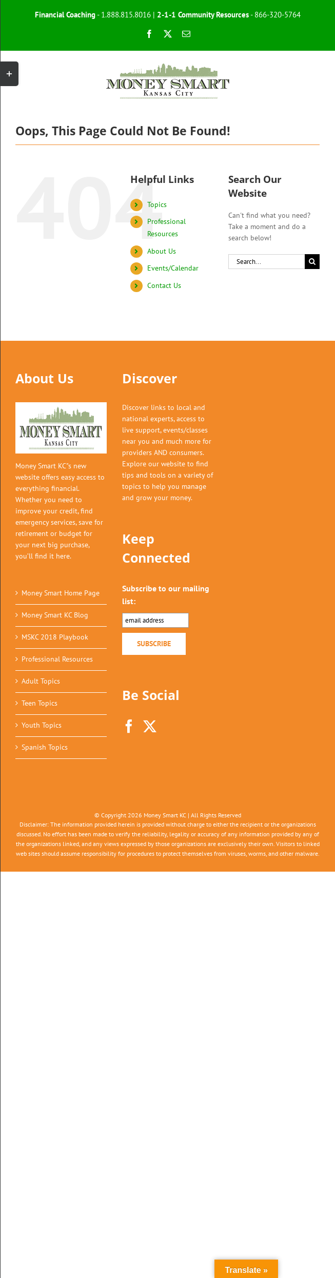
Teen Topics (39, 703)
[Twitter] (149, 726)
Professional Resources (57, 659)
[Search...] (266, 261)
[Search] (312, 261)
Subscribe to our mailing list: (165, 594)
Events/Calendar (173, 268)
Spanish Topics (45, 747)
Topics (157, 204)
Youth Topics (42, 725)
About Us (161, 251)
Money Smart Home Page (61, 592)
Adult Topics (41, 681)
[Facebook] (128, 726)
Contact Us (164, 285)
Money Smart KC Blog (55, 615)
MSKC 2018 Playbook (55, 637)
